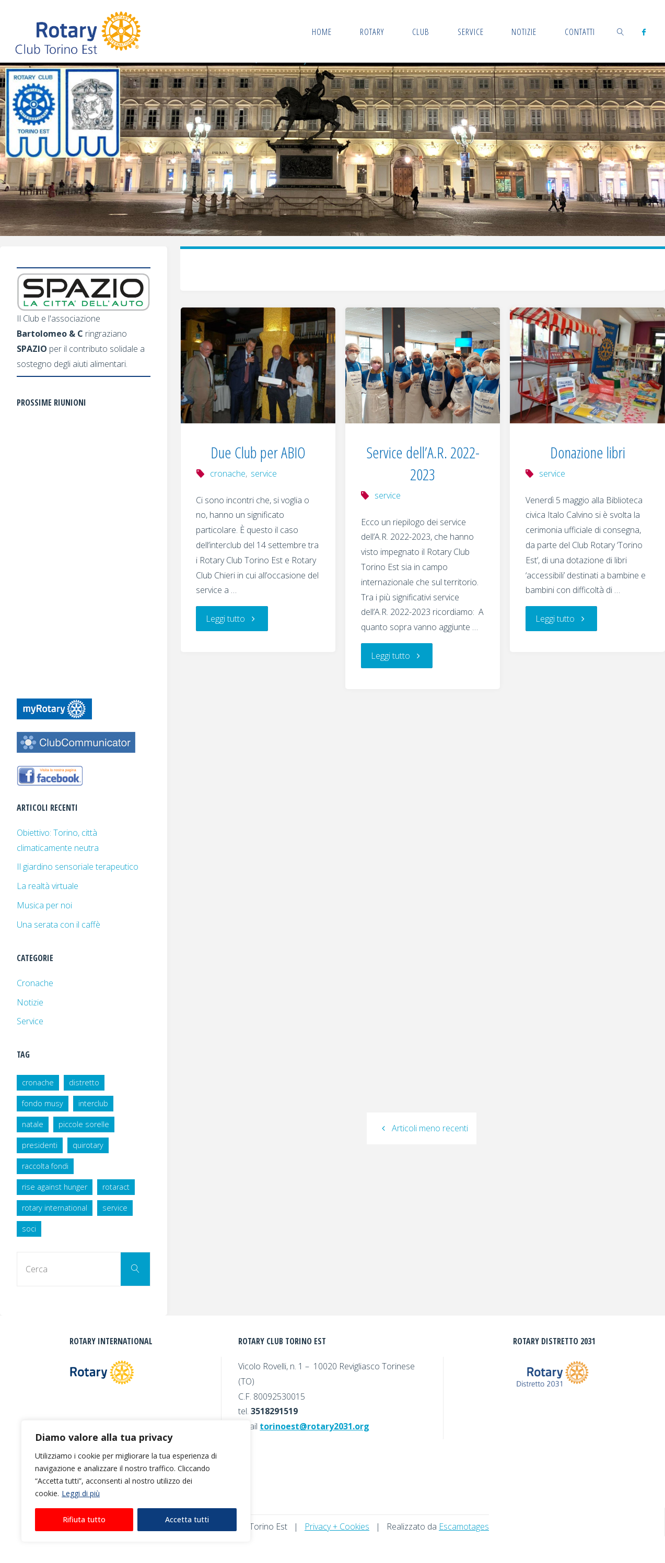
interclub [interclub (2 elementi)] (93, 1103)
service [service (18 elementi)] (114, 1208)
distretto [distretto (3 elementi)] (84, 1082)
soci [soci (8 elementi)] (29, 1229)
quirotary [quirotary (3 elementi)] (88, 1145)
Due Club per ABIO (258, 452)
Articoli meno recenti (421, 1128)
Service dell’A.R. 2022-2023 (423, 463)
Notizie (30, 1002)
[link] (620, 31)
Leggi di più (81, 1493)
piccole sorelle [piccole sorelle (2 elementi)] (84, 1124)
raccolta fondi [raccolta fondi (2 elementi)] (45, 1166)
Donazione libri (587, 452)
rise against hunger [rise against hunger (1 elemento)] (54, 1187)
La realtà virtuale (47, 886)
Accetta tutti (187, 1519)
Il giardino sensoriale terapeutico (77, 866)
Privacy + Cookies (337, 1526)
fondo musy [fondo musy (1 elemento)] (42, 1103)
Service (30, 1021)
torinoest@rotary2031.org (314, 1426)
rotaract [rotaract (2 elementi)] (116, 1187)
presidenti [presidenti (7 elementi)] (39, 1145)
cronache (228, 473)
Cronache (35, 983)
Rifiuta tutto (84, 1519)
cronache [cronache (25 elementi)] (38, 1082)
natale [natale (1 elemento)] (32, 1124)
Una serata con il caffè (58, 924)
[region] (136, 1481)
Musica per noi (44, 905)
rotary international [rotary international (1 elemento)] (54, 1208)
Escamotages (464, 1526)
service (264, 473)
